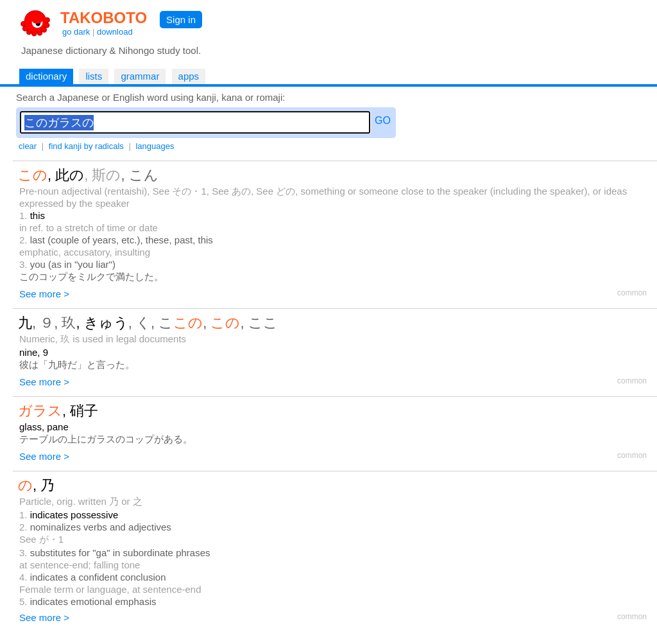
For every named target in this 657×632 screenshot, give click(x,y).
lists (93, 76)
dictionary (46, 76)
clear (28, 146)
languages (154, 146)
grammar (140, 76)
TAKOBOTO (103, 17)
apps (189, 76)
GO (383, 120)
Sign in (181, 19)
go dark (76, 32)
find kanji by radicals (86, 146)
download (115, 32)
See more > (44, 293)
